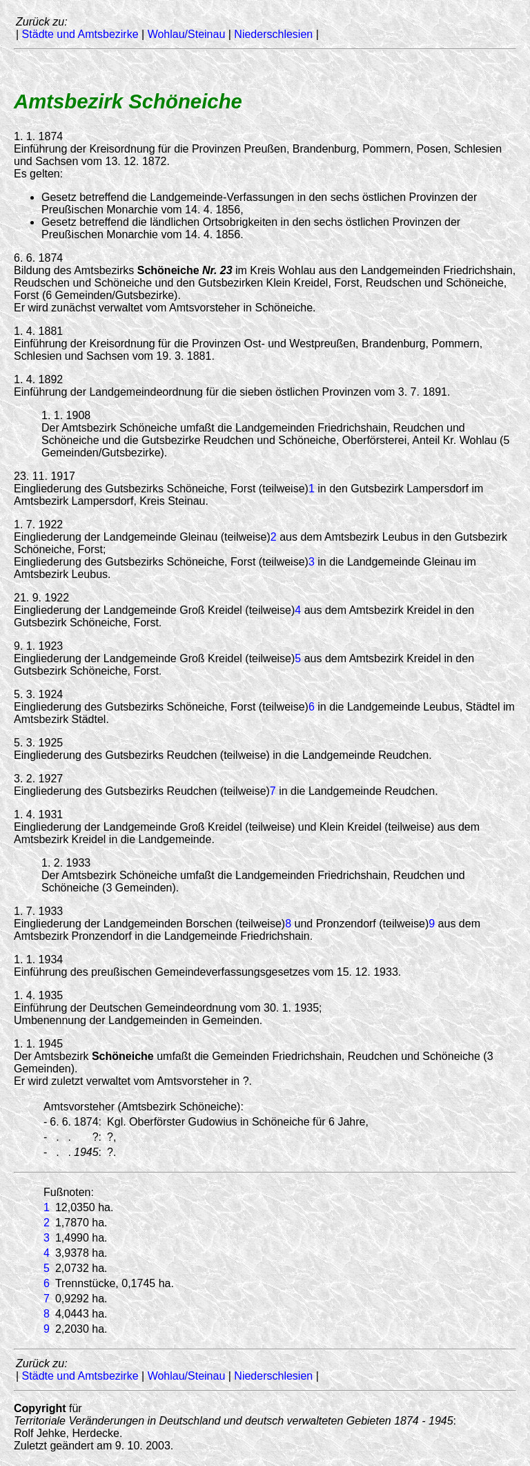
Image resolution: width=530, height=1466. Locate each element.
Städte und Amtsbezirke (80, 34)
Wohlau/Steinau (187, 34)
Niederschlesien (273, 34)
